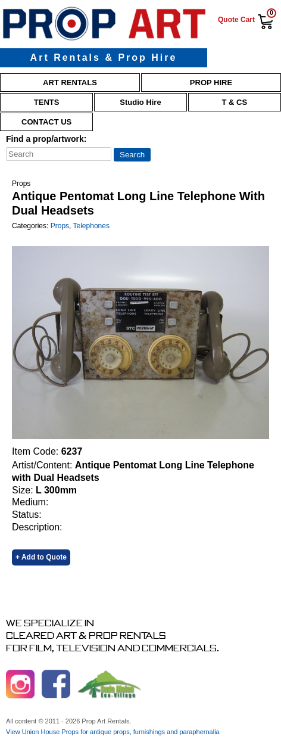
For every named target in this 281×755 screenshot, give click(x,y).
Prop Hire (211, 82)
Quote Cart (236, 19)
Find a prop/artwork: (46, 139)
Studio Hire (140, 102)
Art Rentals (70, 82)
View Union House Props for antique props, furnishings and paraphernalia (113, 731)
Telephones (91, 226)
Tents (47, 102)
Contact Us (46, 121)
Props (60, 226)
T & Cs (235, 102)
